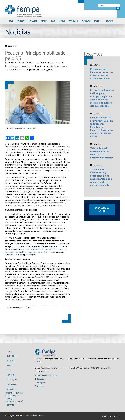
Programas (86, 21)
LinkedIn (40, 386)
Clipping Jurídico (12, 396)
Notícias (61, 21)
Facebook (41, 379)
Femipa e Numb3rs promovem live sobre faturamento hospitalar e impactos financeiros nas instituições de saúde (101, 127)
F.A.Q (53, 21)
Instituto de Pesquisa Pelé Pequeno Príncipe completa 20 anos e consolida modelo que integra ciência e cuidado (102, 98)
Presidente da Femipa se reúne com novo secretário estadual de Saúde (101, 73)
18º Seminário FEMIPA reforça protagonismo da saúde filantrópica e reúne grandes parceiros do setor (101, 177)
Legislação (9, 398)
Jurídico (98, 21)
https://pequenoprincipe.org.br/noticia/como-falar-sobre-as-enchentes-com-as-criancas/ (36, 250)
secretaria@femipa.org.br (47, 375)
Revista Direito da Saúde (15, 401)
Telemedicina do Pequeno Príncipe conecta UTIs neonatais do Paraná (101, 153)
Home (11, 21)
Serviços (44, 21)
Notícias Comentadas (14, 393)
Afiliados (33, 21)
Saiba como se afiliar (102, 209)
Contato (109, 21)
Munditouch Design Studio (111, 416)
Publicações (73, 21)
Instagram (41, 382)
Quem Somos (21, 21)
